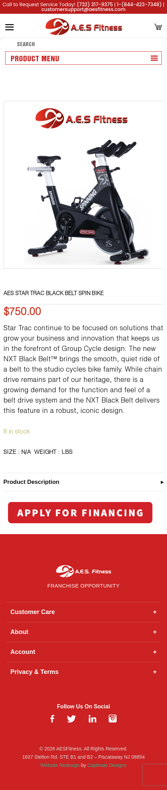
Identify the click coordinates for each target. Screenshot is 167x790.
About (83, 632)
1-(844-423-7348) (139, 4)
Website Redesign (59, 765)
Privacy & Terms (83, 672)
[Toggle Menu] (9, 27)
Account (83, 652)
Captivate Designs (107, 765)
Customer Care (83, 612)
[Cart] (158, 27)
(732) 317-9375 (95, 4)
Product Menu (35, 59)
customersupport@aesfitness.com (83, 9)
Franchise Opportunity (83, 585)
